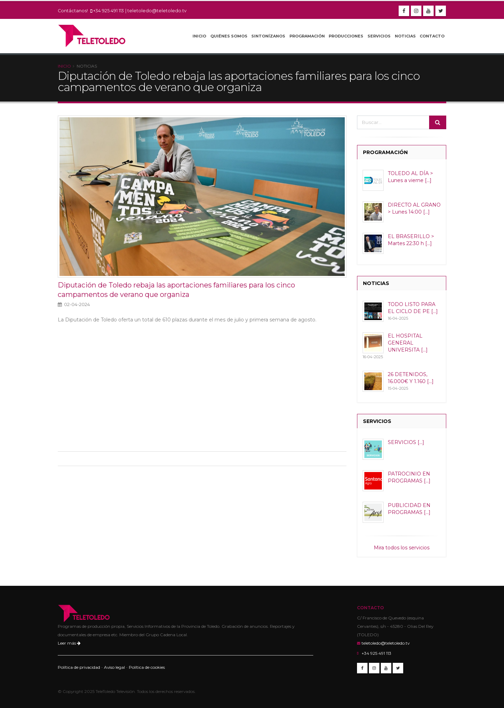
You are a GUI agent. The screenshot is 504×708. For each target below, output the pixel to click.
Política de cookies (147, 667)
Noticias (405, 36)
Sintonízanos (268, 36)
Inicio (199, 36)
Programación (307, 36)
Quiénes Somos (228, 36)
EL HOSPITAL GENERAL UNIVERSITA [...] (408, 343)
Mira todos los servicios (401, 547)
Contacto (432, 36)
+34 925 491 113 (108, 10)
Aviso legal (114, 667)
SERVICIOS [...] (406, 442)
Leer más (69, 643)
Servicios (379, 36)
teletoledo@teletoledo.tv (157, 10)
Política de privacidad (79, 667)
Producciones (346, 36)
